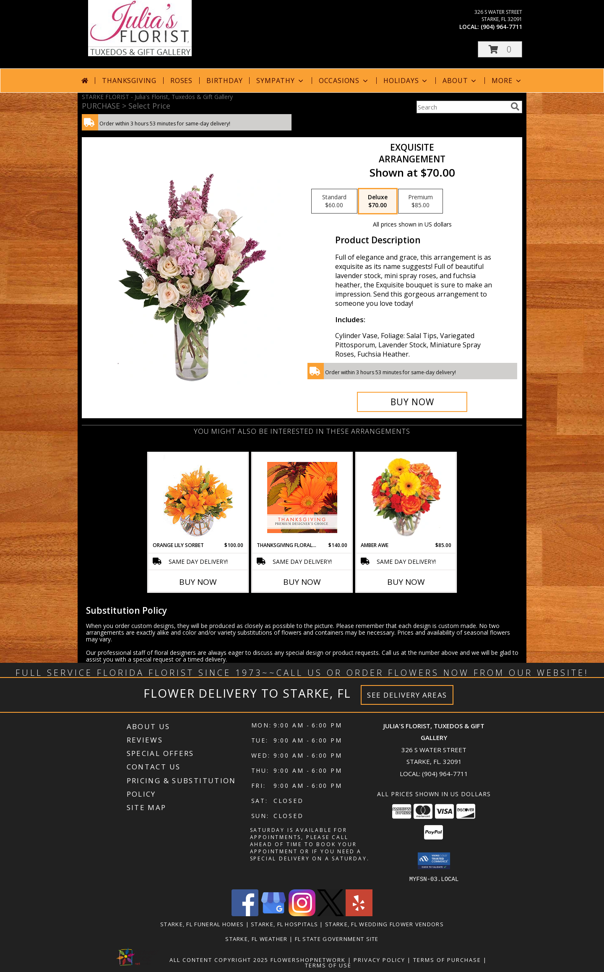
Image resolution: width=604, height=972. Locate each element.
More (507, 80)
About (460, 80)
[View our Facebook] (245, 913)
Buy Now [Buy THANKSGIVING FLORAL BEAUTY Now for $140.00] (302, 581)
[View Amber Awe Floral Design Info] (406, 497)
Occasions (344, 80)
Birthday (224, 80)
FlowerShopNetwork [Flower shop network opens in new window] (308, 959)
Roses (181, 80)
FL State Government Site (337, 938)
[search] (515, 106)
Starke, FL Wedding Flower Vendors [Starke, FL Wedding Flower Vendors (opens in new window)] (384, 924)
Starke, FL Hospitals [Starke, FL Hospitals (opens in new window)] (284, 924)
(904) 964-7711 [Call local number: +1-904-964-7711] (501, 27)
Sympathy (280, 80)
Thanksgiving (129, 80)
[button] (500, 49)
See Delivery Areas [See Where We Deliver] (407, 695)
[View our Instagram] (302, 913)
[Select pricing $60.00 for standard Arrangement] (334, 201)
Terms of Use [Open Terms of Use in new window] (328, 965)
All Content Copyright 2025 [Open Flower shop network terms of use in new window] (218, 959)
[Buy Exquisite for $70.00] (412, 402)
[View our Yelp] (359, 913)
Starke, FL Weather (256, 938)
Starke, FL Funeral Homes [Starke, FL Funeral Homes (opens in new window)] (202, 924)
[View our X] (330, 913)
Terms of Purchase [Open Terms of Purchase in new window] (447, 959)
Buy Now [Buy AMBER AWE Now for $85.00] (406, 581)
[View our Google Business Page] (273, 913)
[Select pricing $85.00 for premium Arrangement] (420, 201)
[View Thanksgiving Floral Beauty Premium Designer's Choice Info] (302, 497)
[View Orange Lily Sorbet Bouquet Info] (198, 497)
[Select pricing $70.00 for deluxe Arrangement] (377, 201)
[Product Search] (462, 107)
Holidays (406, 80)
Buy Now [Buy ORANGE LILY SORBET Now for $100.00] (198, 581)
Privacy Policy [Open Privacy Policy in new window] (379, 959)
